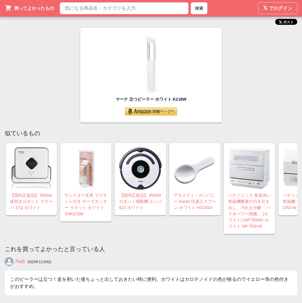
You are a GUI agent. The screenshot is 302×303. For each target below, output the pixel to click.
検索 (199, 8)
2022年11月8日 (39, 262)
